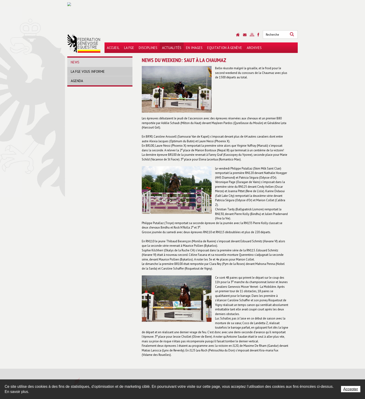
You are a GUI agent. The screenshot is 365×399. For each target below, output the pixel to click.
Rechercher (291, 34)
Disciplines (148, 47)
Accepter (350, 389)
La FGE (129, 47)
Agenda (77, 81)
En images (194, 47)
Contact (245, 35)
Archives (254, 47)
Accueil (113, 47)
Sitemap (252, 34)
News (75, 62)
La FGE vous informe (88, 71)
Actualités (171, 47)
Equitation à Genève (224, 47)
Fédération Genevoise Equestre (84, 43)
